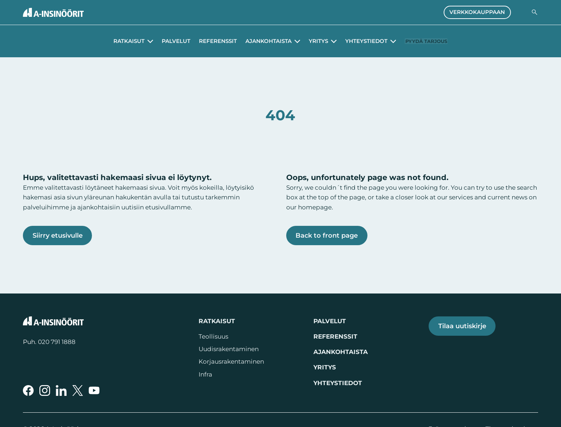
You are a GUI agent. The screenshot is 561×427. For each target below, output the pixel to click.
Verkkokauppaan (477, 12)
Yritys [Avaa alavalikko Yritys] (311, 41)
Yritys (324, 367)
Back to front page (327, 235)
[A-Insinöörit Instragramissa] (44, 390)
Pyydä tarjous (426, 41)
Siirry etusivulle (58, 235)
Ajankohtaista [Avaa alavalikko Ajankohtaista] (261, 41)
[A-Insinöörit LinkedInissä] (61, 390)
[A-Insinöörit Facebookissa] (28, 390)
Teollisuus (213, 336)
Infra (205, 374)
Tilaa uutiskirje (462, 326)
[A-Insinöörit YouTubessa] (94, 390)
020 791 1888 (56, 341)
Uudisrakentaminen (229, 349)
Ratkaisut (217, 321)
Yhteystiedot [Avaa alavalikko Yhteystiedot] (359, 41)
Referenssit (211, 41)
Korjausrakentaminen (231, 361)
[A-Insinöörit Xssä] (77, 390)
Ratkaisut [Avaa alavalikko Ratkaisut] (121, 41)
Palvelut (169, 41)
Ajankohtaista (340, 351)
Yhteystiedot (337, 383)
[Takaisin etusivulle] (53, 12)
